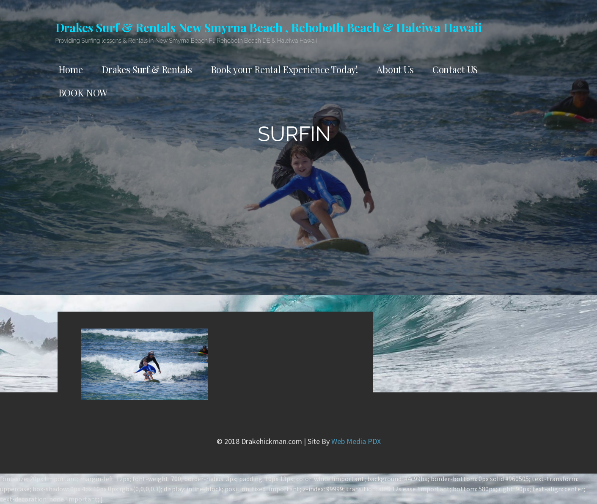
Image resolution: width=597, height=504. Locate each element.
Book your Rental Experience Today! (284, 69)
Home (70, 69)
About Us (395, 69)
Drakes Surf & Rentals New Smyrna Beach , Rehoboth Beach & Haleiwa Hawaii (268, 27)
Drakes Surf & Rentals (147, 69)
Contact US (455, 69)
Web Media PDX (356, 441)
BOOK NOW (83, 92)
